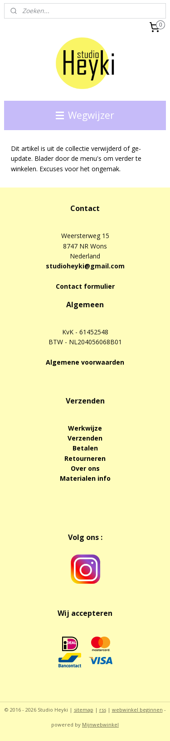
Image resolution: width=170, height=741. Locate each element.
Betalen (85, 448)
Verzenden (85, 438)
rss (102, 709)
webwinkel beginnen (137, 709)
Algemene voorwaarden (85, 362)
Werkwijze (85, 428)
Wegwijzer (85, 115)
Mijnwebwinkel (100, 724)
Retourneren (85, 458)
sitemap (83, 709)
